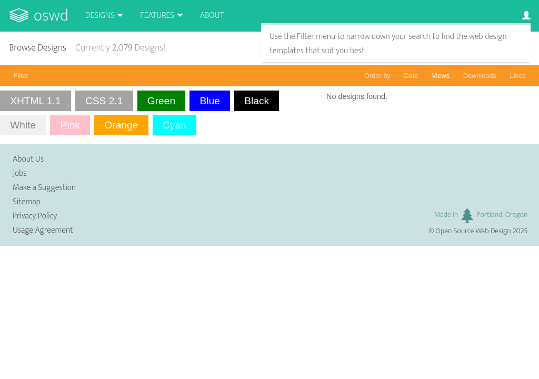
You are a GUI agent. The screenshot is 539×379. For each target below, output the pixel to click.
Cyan (174, 125)
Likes (518, 75)
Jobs (20, 173)
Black (256, 100)
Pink (70, 125)
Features (157, 15)
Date (411, 75)
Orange (121, 125)
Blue (209, 100)
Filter (21, 75)
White (23, 125)
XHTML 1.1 (35, 100)
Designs (100, 15)
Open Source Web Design (473, 231)
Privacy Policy (35, 216)
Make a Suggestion (44, 188)
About (212, 15)
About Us (28, 159)
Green (161, 100)
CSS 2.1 (104, 100)
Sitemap (27, 202)
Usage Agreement (43, 230)
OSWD (51, 15)
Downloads (479, 75)
